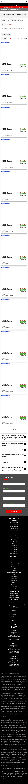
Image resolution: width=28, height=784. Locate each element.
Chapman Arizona (14, 595)
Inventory (13, 518)
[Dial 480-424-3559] (4, 1)
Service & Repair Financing (14, 572)
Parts (14, 574)
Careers (14, 582)
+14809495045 (14, 620)
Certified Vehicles (14, 565)
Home (14, 559)
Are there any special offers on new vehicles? (14, 455)
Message (8, 503)
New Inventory (14, 561)
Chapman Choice (14, 593)
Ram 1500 (14, 543)
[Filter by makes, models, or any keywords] (14, 28)
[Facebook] (11, 627)
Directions (14, 578)
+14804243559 (14, 612)
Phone (4, 496)
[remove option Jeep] (4, 21)
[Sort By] (22, 38)
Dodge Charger (14, 524)
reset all (9, 24)
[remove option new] (4, 24)
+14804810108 (14, 616)
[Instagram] (14, 627)
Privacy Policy (14, 586)
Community (14, 584)
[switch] (26, 1)
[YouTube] (16, 627)
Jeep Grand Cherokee (14, 536)
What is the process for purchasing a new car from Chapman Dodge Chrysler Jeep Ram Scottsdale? (14, 469)
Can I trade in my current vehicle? (14, 450)
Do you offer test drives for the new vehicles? (14, 461)
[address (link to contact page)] (2, 1)
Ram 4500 (14, 549)
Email (7, 488)
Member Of (13, 591)
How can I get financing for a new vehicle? (14, 444)
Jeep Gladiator (14, 534)
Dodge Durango (14, 526)
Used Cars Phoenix (14, 597)
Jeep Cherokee (14, 530)
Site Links (13, 556)
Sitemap (14, 588)
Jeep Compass (14, 532)
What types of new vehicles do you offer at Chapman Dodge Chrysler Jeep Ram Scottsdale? (14, 437)
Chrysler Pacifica (14, 520)
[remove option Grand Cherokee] (15, 21)
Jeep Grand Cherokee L (14, 538)
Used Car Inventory (14, 563)
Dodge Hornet (14, 528)
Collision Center (14, 576)
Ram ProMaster (14, 553)
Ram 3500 (14, 547)
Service (14, 570)
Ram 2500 (14, 545)
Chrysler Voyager (14, 522)
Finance (14, 568)
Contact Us (14, 580)
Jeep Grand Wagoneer (14, 540)
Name (7, 481)
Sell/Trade (14, 567)
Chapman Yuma (14, 599)
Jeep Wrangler (14, 542)
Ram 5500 (14, 551)
